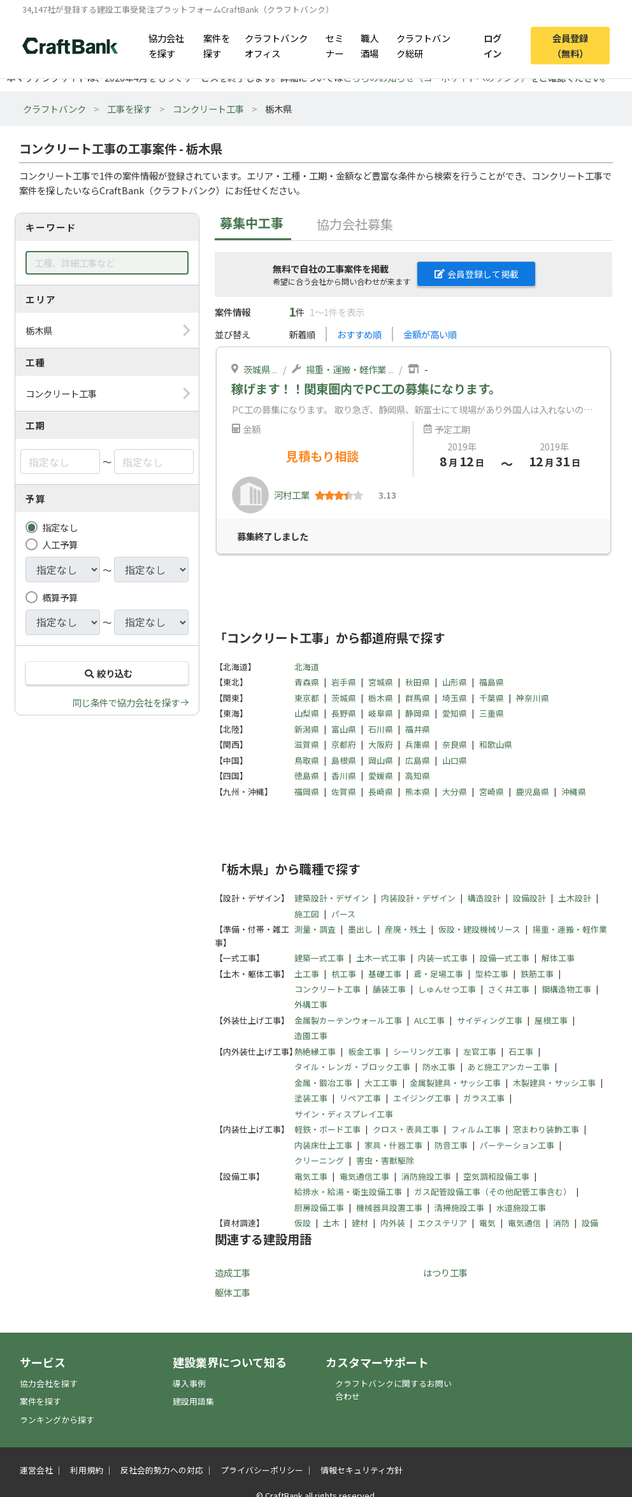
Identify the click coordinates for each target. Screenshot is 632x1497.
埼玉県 (454, 698)
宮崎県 (491, 791)
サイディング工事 (489, 1020)
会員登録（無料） (570, 45)
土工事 (306, 974)
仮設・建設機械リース (479, 929)
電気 (487, 1223)
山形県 (454, 682)
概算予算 (60, 597)
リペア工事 (360, 1098)
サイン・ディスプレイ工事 (343, 1114)
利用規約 (86, 1470)
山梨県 (306, 713)
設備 (590, 1223)
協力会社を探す (166, 45)
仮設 (302, 1223)
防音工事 (451, 1145)
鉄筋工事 (537, 974)
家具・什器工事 (393, 1145)
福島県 (491, 682)
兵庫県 (417, 744)
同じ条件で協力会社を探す (126, 702)
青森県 (306, 682)
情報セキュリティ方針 (361, 1470)
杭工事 (343, 974)
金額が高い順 (430, 334)
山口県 (454, 760)
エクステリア (442, 1223)
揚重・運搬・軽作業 (346, 369)
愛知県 (454, 713)
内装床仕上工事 (323, 1145)
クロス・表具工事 (406, 1129)
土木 (331, 1223)
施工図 (306, 914)
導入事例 (189, 1383)
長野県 (343, 713)
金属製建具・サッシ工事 (455, 1083)
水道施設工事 (521, 1207)
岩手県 (343, 682)
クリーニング (319, 1160)
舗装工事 (389, 989)
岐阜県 (380, 713)
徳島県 (306, 776)
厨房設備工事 (319, 1207)
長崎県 (380, 791)
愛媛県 (380, 776)
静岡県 (417, 713)
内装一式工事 (443, 958)
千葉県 (491, 698)
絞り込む (107, 673)
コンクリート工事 (208, 108)
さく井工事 (508, 989)
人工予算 (60, 544)
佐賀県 (343, 791)
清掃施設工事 (459, 1207)
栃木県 (380, 698)
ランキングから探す (57, 1420)
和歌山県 (495, 744)
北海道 (306, 667)
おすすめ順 (359, 334)
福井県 (417, 729)
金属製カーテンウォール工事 (348, 1020)
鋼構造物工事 (566, 989)
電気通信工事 (364, 1176)
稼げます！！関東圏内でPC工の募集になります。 (366, 389)
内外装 (392, 1223)
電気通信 (524, 1223)
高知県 (417, 776)
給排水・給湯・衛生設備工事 (348, 1191)
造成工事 (232, 1272)
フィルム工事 (476, 1129)
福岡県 (306, 791)
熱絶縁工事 (315, 1051)
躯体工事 (232, 1292)
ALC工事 (429, 1020)
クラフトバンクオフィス (276, 45)
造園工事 (310, 1035)
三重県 (491, 713)
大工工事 (381, 1083)
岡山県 (380, 760)
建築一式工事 (319, 958)
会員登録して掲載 (476, 274)
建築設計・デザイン (331, 898)
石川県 (380, 729)
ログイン (492, 45)
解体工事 (558, 958)
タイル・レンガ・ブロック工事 (352, 1067)
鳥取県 (306, 760)
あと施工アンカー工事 (509, 1067)
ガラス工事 (484, 1098)
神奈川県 (532, 698)
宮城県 (380, 682)
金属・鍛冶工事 (323, 1083)
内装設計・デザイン (418, 898)
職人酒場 (369, 45)
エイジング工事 (422, 1098)
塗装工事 (310, 1098)
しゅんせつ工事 (447, 989)
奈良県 (454, 744)
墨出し (360, 929)
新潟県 (306, 729)
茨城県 (256, 369)
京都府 (343, 744)
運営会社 (36, 1470)
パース (343, 914)
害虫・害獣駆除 (385, 1160)
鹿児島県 (532, 791)
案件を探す (216, 45)
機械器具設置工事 (389, 1207)
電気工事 (310, 1176)
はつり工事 (445, 1272)
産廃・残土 (405, 929)
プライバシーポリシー (261, 1470)
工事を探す (129, 108)
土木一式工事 (381, 958)
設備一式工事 (504, 958)
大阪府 (380, 744)
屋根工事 (551, 1020)
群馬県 (417, 698)
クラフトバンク (54, 108)
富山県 (343, 729)
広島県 (417, 760)
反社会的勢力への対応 (161, 1470)
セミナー (334, 45)
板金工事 (364, 1051)
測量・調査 (315, 929)
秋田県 (417, 682)
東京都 (306, 698)
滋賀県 (306, 744)
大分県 (454, 791)
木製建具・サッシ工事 (554, 1083)
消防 (561, 1223)
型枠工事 (491, 974)
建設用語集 (193, 1401)
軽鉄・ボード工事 (327, 1129)
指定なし (60, 527)
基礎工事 (384, 974)
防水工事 (439, 1067)
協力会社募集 (355, 224)
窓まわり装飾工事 (546, 1129)
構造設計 (484, 898)
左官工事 (479, 1051)
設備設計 (529, 898)
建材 (360, 1223)
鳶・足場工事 (438, 974)
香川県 (343, 776)
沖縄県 (573, 791)
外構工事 (310, 1004)
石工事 (520, 1051)
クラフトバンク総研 (423, 45)
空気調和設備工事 (496, 1176)
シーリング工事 (422, 1051)
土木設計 (574, 898)
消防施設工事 (426, 1176)
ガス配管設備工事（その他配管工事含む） (492, 1191)
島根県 (343, 760)
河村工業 (292, 494)
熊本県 (417, 791)
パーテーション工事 (517, 1145)
